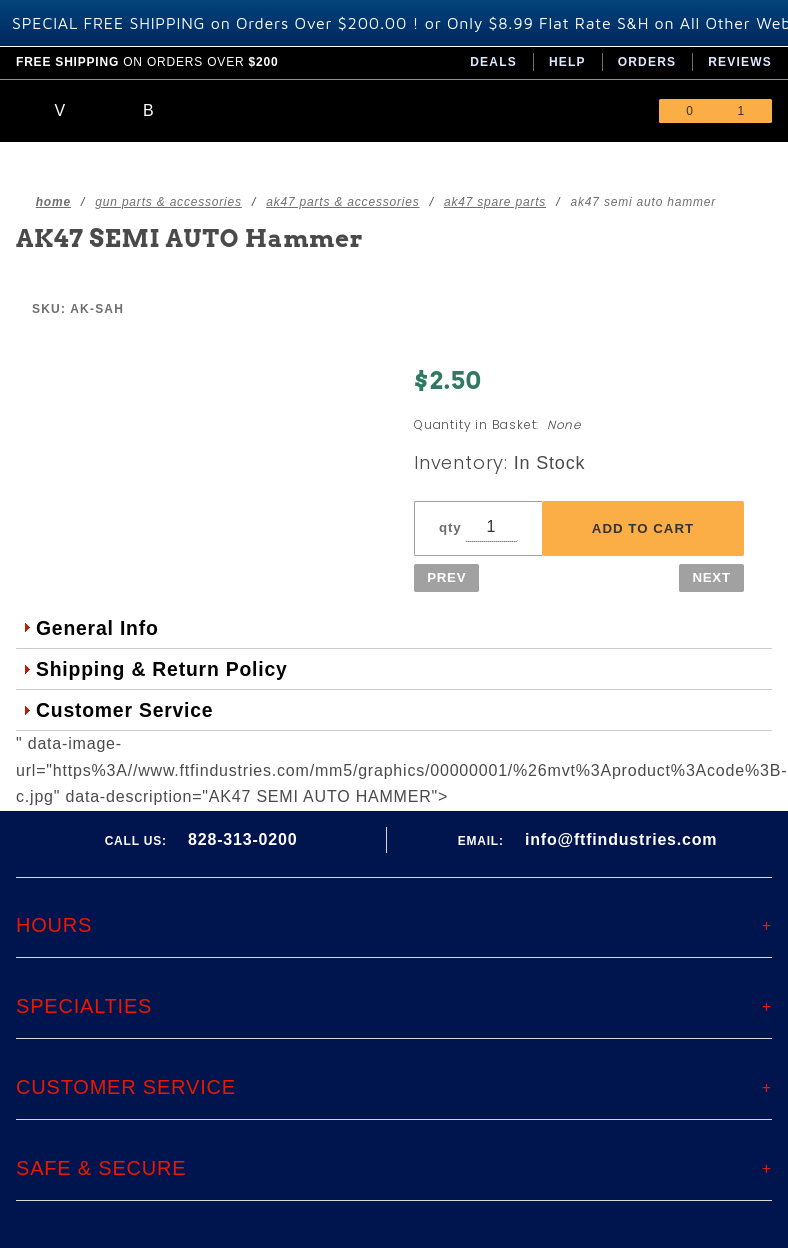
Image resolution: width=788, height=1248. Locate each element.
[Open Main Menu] (60, 111)
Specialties (84, 1006)
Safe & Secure (101, 1168)
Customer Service (124, 710)
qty (450, 527)
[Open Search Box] (149, 111)
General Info (97, 628)
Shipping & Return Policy (162, 669)
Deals (493, 62)
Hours (54, 925)
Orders (647, 62)
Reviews (740, 62)
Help (567, 62)
